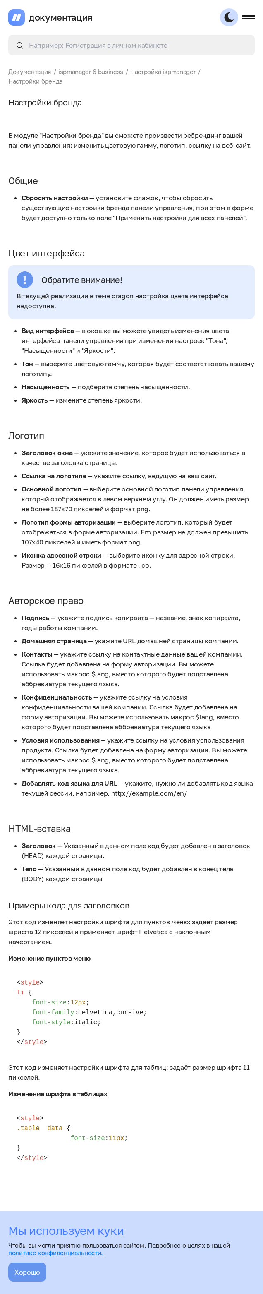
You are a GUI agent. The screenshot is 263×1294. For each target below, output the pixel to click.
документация (61, 17)
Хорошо (27, 1272)
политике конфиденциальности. (55, 1252)
